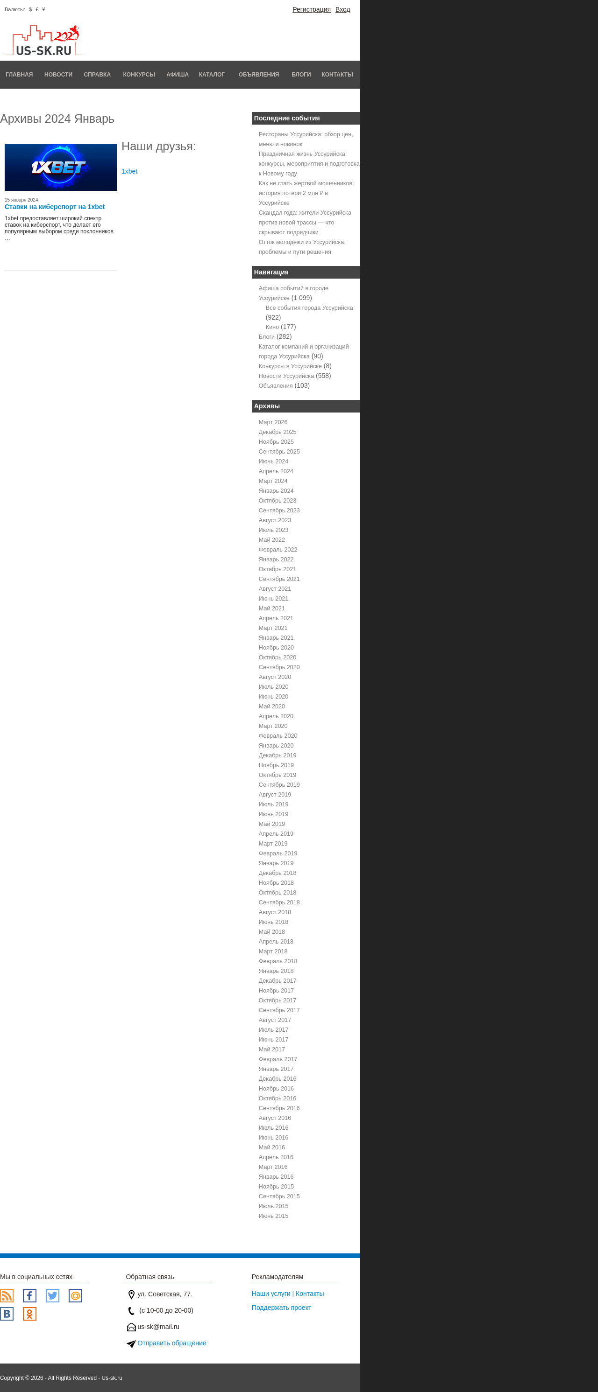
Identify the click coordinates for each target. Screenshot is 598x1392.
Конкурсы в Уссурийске (290, 366)
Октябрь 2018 (277, 892)
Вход (342, 9)
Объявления (259, 74)
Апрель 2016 (276, 1157)
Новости (58, 74)
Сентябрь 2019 (279, 785)
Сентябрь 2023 (279, 510)
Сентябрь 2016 (279, 1108)
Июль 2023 (274, 530)
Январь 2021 (276, 638)
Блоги (301, 74)
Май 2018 (272, 932)
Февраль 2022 (278, 549)
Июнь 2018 (274, 922)
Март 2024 (273, 481)
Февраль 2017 (278, 1059)
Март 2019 (273, 843)
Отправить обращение (171, 1343)
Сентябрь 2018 (279, 902)
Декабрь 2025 (278, 432)
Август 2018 (275, 912)
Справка (97, 74)
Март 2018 (273, 951)
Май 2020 (272, 706)
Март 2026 (273, 422)
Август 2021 (275, 589)
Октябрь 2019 (277, 775)
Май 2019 (272, 824)
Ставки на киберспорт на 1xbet (55, 206)
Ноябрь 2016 (276, 1088)
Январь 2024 (276, 491)
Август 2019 (275, 794)
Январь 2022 (276, 559)
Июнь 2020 (274, 696)
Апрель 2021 (276, 618)
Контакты (337, 74)
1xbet (129, 171)
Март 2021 (273, 628)
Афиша (177, 74)
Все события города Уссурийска (309, 308)
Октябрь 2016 (277, 1098)
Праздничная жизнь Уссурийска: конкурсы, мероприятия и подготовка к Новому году (309, 164)
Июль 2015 (274, 1206)
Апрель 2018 (276, 941)
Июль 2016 (274, 1128)
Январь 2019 (276, 863)
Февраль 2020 (278, 736)
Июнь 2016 (274, 1137)
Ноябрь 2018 (276, 883)
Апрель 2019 (276, 834)
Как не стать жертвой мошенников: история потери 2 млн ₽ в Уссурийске (306, 193)
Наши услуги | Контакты (288, 1293)
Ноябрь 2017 (276, 990)
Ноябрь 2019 (276, 765)
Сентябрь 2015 (279, 1196)
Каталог (212, 74)
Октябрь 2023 (277, 500)
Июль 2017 (274, 1030)
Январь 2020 (276, 745)
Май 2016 (272, 1147)
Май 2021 (272, 608)
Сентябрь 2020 (279, 667)
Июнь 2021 (274, 598)
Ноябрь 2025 (276, 442)
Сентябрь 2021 (279, 579)
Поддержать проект (282, 1307)
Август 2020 (275, 677)
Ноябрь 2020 (276, 647)
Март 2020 (273, 726)
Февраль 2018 (278, 961)
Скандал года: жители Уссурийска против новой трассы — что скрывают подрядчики (305, 223)
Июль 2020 (274, 687)
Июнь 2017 (274, 1039)
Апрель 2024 (276, 471)
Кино (272, 327)
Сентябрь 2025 (279, 451)
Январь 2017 (276, 1069)
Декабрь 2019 (278, 755)
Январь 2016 (276, 1177)
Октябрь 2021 (277, 569)
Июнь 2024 (274, 461)
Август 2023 (275, 520)
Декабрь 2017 (278, 981)
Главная (19, 74)
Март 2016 (273, 1167)
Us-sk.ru (112, 1378)
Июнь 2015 (274, 1216)
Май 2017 (272, 1049)
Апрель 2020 (276, 716)
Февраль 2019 (278, 853)
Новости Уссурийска (286, 376)
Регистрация (311, 9)
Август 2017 (275, 1020)
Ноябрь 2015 (276, 1186)
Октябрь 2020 (277, 657)
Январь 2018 (276, 971)
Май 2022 (272, 540)
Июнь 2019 (274, 814)
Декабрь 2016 (278, 1079)
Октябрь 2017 (277, 1000)
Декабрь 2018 (278, 873)
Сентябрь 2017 (279, 1010)
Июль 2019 (274, 804)
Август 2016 (275, 1118)
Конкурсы (139, 74)
